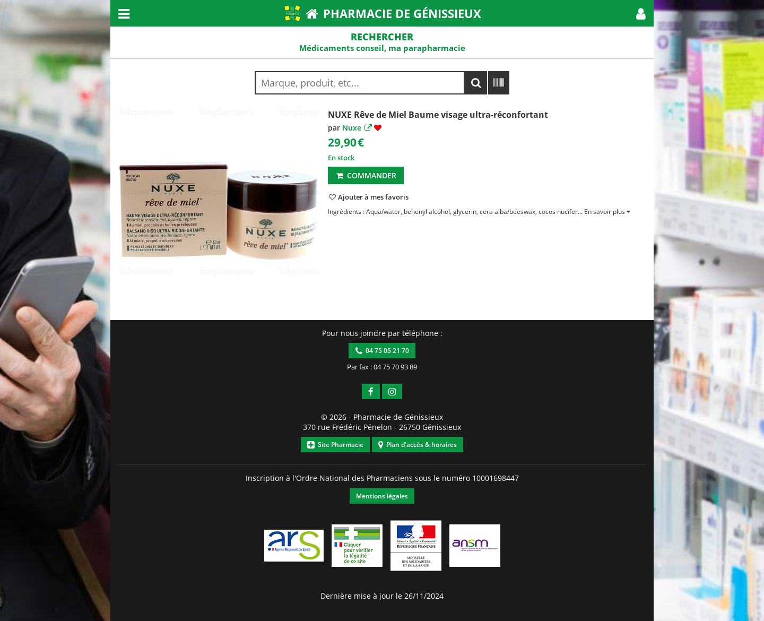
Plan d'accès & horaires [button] (417, 444)
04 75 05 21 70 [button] (382, 350)
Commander (365, 175)
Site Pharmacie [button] (335, 444)
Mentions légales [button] (382, 496)
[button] (641, 13)
